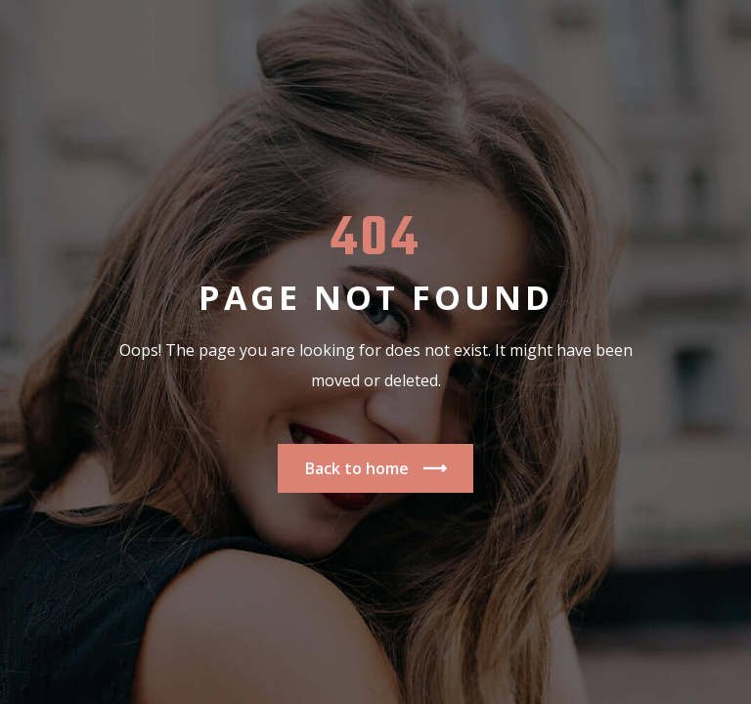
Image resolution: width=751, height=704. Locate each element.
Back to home (375, 469)
